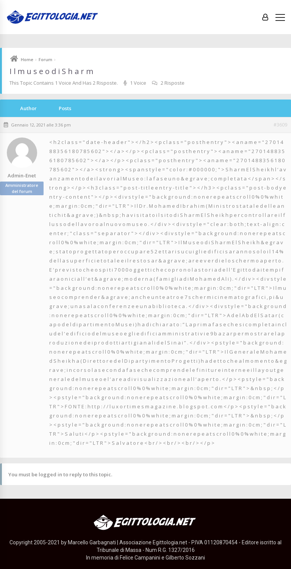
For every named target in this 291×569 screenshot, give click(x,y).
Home (27, 59)
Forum (45, 59)
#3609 (280, 125)
